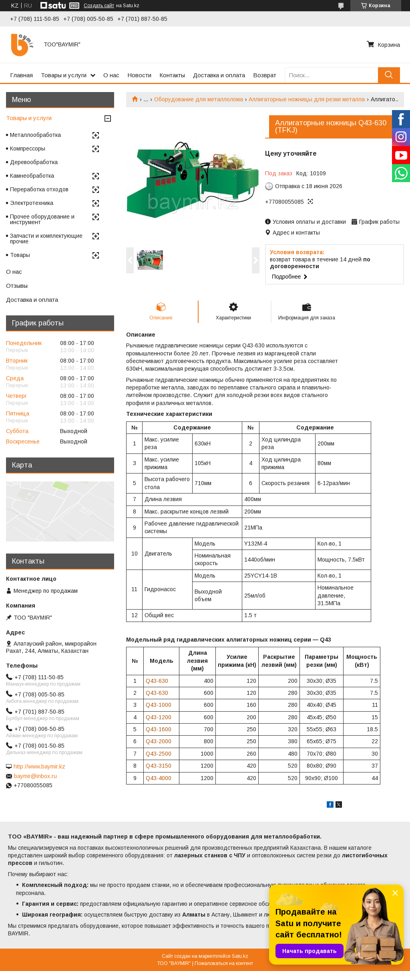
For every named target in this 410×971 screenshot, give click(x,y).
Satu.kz (240, 956)
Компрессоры (27, 148)
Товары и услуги (63, 75)
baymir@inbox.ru (35, 776)
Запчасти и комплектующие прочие (46, 239)
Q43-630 (157, 681)
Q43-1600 (158, 729)
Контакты (172, 75)
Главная (21, 75)
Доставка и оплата (219, 75)
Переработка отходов (39, 189)
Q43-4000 (158, 778)
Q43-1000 (158, 705)
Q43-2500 (158, 753)
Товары (20, 255)
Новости (139, 75)
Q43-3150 (158, 765)
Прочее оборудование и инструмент (42, 219)
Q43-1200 (158, 717)
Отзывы (17, 285)
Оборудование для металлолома (198, 99)
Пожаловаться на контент (224, 963)
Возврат (264, 75)
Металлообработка (35, 135)
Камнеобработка (32, 176)
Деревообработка (34, 162)
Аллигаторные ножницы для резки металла (307, 99)
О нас (111, 75)
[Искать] (389, 75)
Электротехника (31, 203)
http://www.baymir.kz (39, 766)
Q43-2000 (158, 741)
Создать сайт (99, 5)
